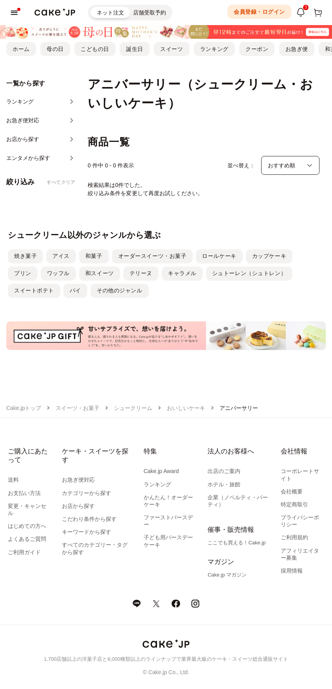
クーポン (256, 49)
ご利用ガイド (24, 552)
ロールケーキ (219, 256)
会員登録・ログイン (259, 12)
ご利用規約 (294, 537)
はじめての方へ (27, 526)
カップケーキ (269, 256)
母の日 (55, 49)
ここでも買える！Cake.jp (236, 543)
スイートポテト (34, 290)
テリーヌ (141, 273)
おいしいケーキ (186, 408)
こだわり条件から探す (89, 519)
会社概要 (292, 491)
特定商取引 (294, 504)
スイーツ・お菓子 (77, 408)
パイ (75, 290)
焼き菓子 (25, 256)
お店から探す (78, 506)
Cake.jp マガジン (227, 575)
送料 (13, 480)
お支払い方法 (24, 493)
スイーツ (171, 49)
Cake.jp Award (161, 471)
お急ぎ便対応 (78, 480)
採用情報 (292, 571)
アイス (61, 256)
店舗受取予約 (149, 12)
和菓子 (94, 256)
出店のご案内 (224, 471)
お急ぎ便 (296, 49)
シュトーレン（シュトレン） (249, 273)
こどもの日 (95, 49)
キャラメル (182, 273)
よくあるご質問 (27, 539)
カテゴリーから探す (86, 493)
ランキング (214, 49)
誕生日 (134, 49)
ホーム (21, 49)
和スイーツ (99, 273)
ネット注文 (110, 12)
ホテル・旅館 (224, 484)
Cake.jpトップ (23, 408)
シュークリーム (133, 408)
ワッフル (58, 273)
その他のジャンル (119, 290)
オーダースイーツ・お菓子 (152, 256)
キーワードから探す (86, 532)
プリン (22, 273)
